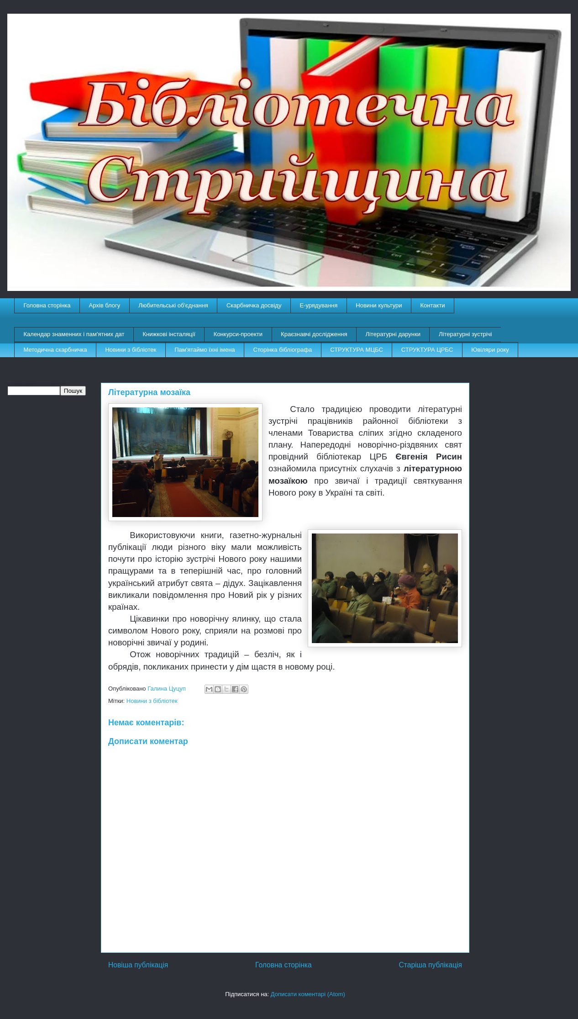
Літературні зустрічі (465, 334)
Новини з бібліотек (130, 349)
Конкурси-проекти (238, 334)
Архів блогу (105, 305)
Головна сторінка (47, 305)
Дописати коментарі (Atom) (308, 994)
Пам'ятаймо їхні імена (204, 349)
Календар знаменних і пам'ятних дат (74, 334)
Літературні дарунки (392, 334)
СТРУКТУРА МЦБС (356, 349)
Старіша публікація (430, 965)
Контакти (432, 305)
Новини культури (379, 305)
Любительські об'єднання (173, 305)
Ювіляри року (490, 349)
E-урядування (318, 305)
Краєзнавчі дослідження (314, 334)
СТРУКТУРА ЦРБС (427, 349)
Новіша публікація (138, 965)
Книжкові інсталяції (168, 334)
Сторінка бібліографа (282, 349)
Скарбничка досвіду (254, 305)
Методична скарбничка (55, 349)
